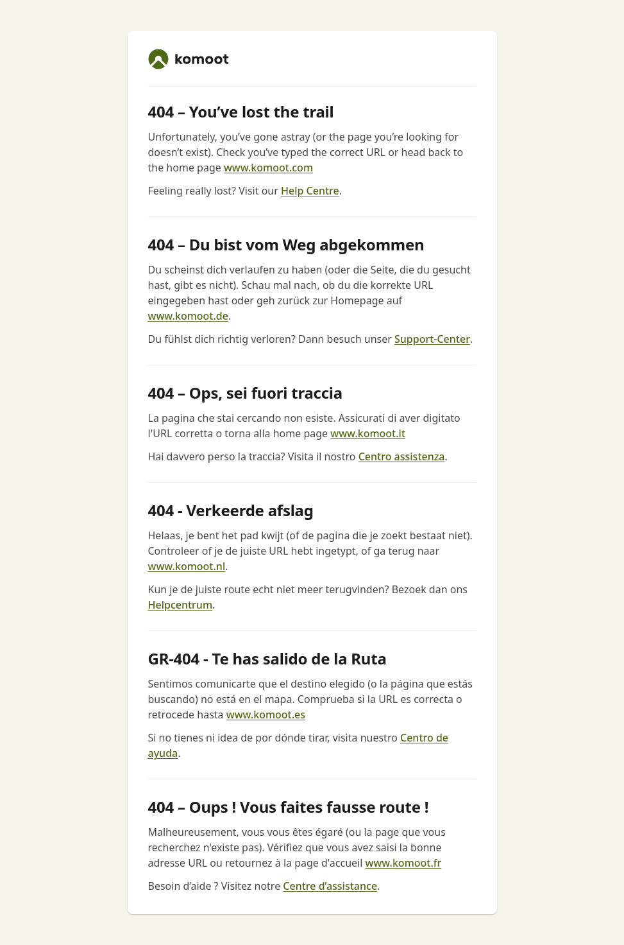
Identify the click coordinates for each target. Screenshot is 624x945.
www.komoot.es (265, 714)
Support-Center (432, 339)
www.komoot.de (188, 316)
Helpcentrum (180, 605)
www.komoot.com (268, 167)
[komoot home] (188, 59)
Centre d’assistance (330, 886)
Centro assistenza (401, 456)
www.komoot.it (367, 433)
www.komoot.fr (403, 863)
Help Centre (310, 191)
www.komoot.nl (187, 566)
